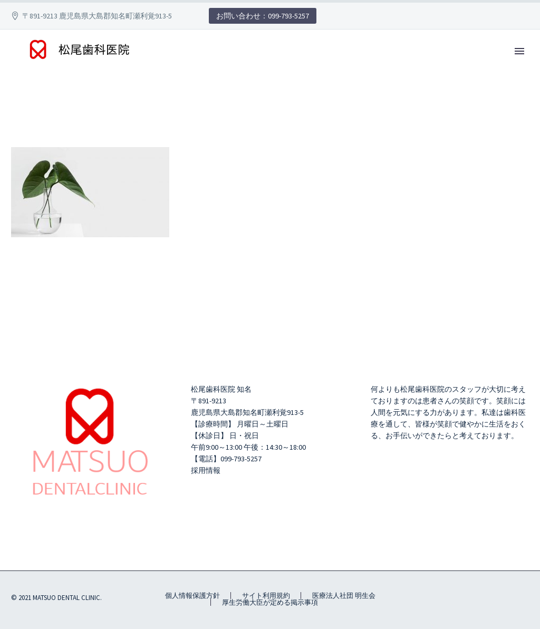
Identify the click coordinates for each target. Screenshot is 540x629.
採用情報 (205, 470)
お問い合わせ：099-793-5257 (262, 16)
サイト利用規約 (266, 595)
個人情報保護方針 (192, 595)
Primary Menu (519, 51)
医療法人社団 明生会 (343, 595)
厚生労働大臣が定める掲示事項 (270, 602)
